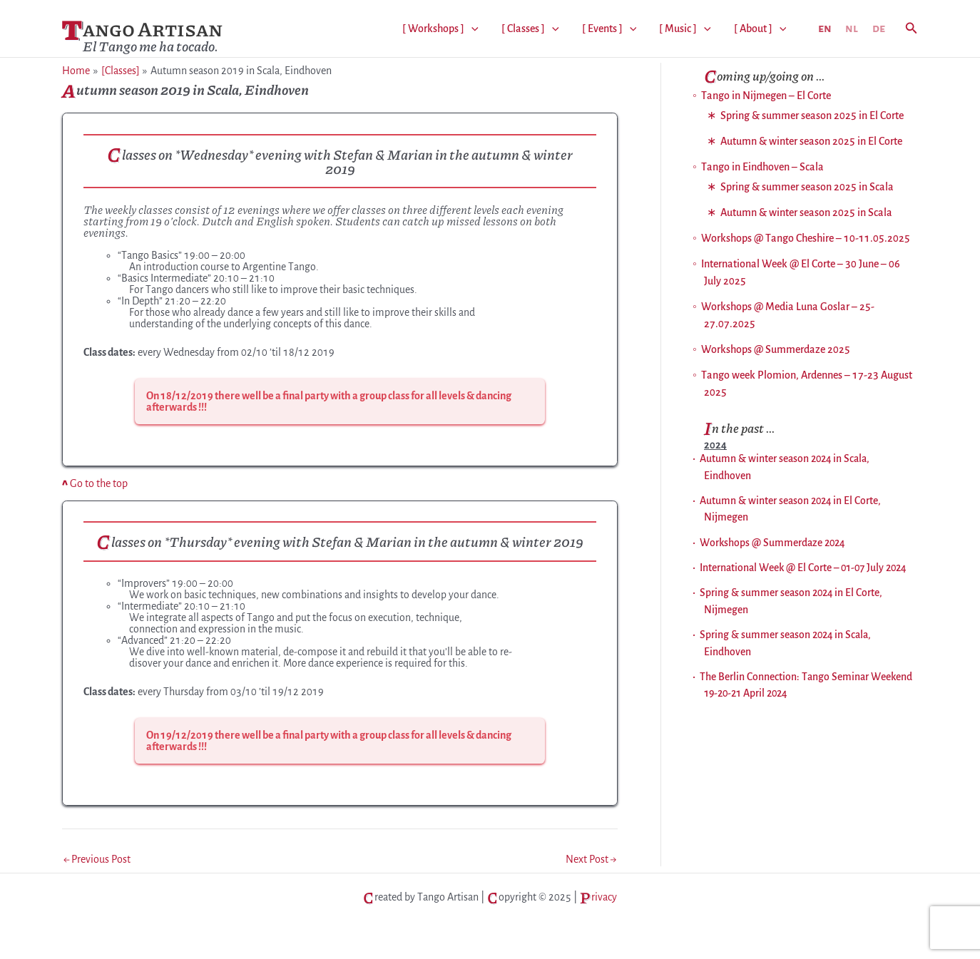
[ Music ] (685, 28)
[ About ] (760, 28)
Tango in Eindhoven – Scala (762, 167)
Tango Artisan (142, 28)
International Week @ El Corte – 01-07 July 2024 (803, 567)
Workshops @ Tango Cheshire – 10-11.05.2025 (805, 238)
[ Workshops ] (440, 28)
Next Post (591, 859)
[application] (471, 28)
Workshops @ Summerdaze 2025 (775, 349)
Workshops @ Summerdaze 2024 (772, 542)
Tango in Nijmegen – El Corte (766, 95)
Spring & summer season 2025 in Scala (807, 187)
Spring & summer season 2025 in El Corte (812, 115)
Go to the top (95, 483)
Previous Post (97, 859)
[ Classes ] (530, 28)
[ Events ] (609, 28)
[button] (911, 29)
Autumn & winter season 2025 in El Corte (811, 141)
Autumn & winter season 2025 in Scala (806, 212)
